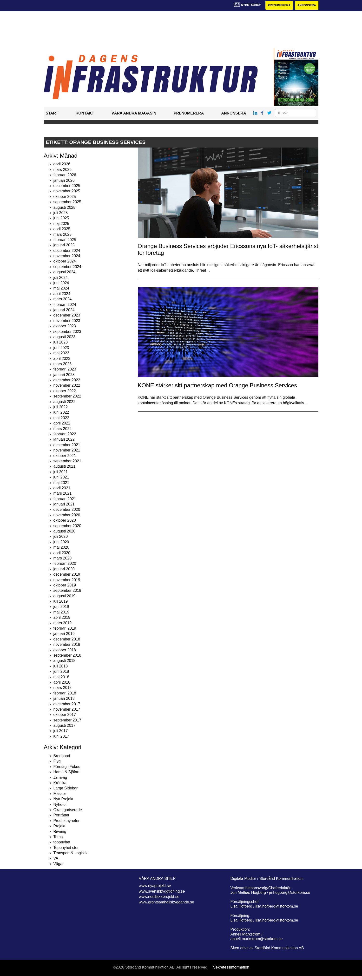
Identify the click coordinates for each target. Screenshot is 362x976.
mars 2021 (62, 493)
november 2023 (66, 321)
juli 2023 (60, 342)
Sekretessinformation (231, 967)
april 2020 (61, 553)
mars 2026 (62, 170)
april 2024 (61, 294)
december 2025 (66, 186)
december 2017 (66, 704)
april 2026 (61, 164)
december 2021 (66, 445)
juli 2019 (60, 601)
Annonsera (306, 5)
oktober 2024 (64, 261)
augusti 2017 (64, 725)
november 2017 (66, 709)
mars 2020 (62, 558)
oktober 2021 (64, 456)
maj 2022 (61, 418)
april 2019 (61, 617)
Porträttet (61, 815)
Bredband (61, 756)
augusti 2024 (64, 272)
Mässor (59, 794)
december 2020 (66, 509)
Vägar (58, 864)
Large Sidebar (65, 788)
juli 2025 (60, 213)
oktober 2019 (64, 585)
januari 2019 (64, 634)
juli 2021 (60, 472)
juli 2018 (60, 666)
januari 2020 (64, 569)
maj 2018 (61, 677)
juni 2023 (61, 348)
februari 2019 (64, 628)
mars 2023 (62, 364)
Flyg (57, 761)
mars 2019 (62, 623)
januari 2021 (64, 504)
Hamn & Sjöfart (66, 772)
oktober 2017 (64, 715)
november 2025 (66, 191)
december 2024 (66, 251)
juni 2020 (61, 542)
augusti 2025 (64, 207)
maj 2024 (61, 288)
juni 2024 (61, 283)
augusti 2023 (64, 337)
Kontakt (85, 113)
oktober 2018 (64, 650)
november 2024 (66, 256)
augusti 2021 (64, 466)
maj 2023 (61, 353)
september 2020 (67, 526)
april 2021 (61, 488)
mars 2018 (62, 688)
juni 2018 (61, 671)
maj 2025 (61, 224)
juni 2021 (61, 477)
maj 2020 (61, 547)
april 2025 (61, 229)
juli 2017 (60, 731)
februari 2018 (64, 693)
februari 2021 (64, 499)
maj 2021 (61, 483)
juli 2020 (60, 536)
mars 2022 (62, 429)
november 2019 (66, 580)
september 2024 (67, 267)
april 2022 (61, 423)
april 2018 (61, 682)
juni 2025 (61, 218)
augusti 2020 (64, 531)
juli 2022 (60, 407)
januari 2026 (64, 180)
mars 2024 (62, 299)
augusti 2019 (64, 596)
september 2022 (67, 396)
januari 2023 (64, 375)
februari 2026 (64, 175)
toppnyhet (61, 842)
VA (55, 858)
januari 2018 (64, 698)
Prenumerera (279, 5)
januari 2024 (64, 310)
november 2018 (66, 644)
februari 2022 (64, 434)
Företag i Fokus (66, 767)
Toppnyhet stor (66, 848)
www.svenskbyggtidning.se (162, 891)
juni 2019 (61, 607)
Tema (58, 837)
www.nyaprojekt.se (155, 886)
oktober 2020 (64, 520)
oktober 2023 (64, 326)
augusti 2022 (64, 402)
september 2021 (67, 461)
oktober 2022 (64, 391)
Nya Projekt (63, 799)
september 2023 (67, 332)
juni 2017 (61, 736)
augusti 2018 (64, 661)
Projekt (59, 826)
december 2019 (66, 574)
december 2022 (66, 380)
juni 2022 (61, 412)
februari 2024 (64, 305)
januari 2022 (64, 439)
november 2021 (66, 450)
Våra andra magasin (134, 113)
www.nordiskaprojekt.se (159, 897)
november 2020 (66, 515)
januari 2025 (64, 245)
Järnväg (60, 777)
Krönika (59, 783)
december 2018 (66, 639)
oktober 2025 (64, 197)
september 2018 (67, 655)
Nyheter (60, 804)
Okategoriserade (67, 810)
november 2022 (66, 385)
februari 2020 (64, 563)
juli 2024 (60, 278)
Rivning (59, 831)
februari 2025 (64, 240)
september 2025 (67, 202)
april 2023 (61, 359)
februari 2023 (64, 369)
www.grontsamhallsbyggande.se (166, 902)
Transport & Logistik (70, 853)
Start (52, 113)
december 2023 (66, 315)
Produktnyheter (66, 821)
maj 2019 (61, 612)
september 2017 (67, 720)
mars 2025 (62, 234)
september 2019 (67, 590)
